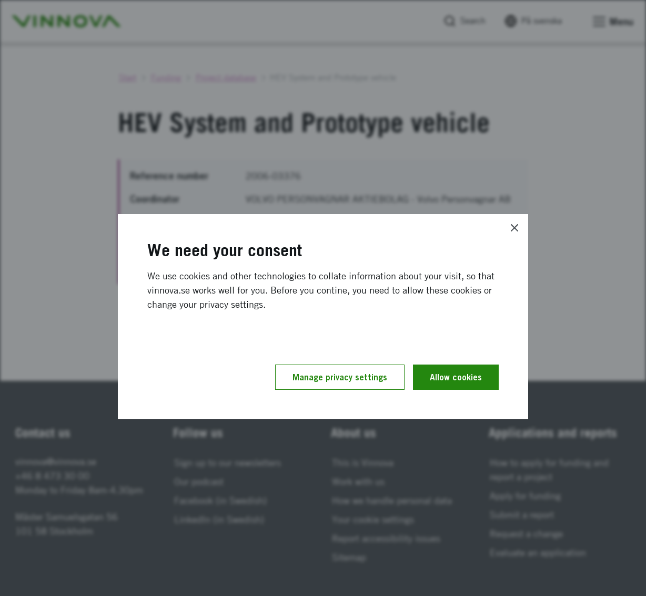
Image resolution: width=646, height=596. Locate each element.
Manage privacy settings (339, 377)
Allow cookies (456, 377)
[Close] (514, 227)
